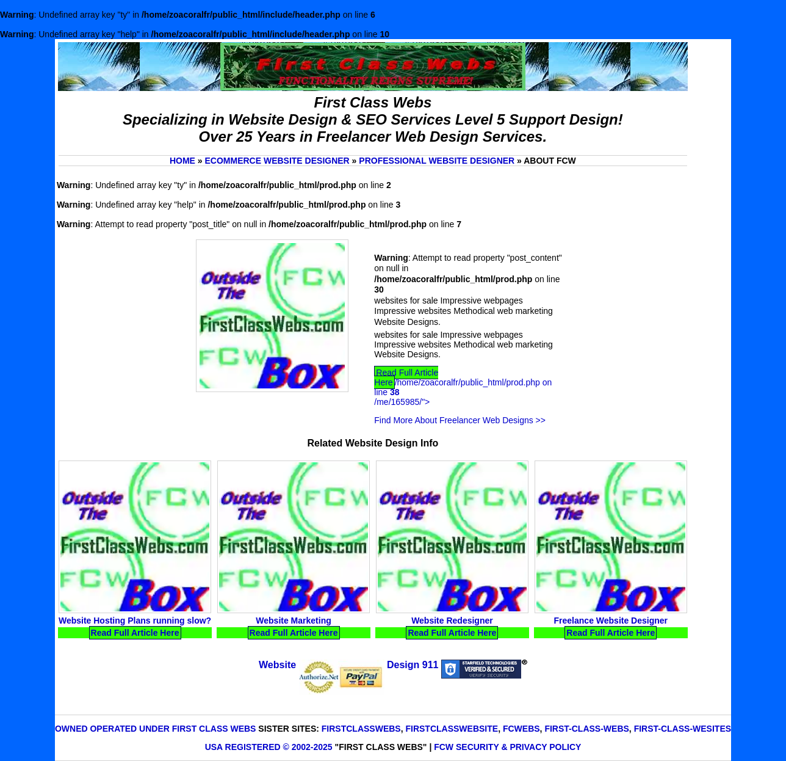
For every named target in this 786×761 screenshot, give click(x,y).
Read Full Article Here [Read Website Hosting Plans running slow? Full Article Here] (135, 633)
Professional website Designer (436, 161)
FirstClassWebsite (451, 729)
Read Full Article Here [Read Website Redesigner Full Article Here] (452, 633)
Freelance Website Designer (611, 620)
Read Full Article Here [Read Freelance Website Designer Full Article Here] (610, 633)
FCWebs (521, 729)
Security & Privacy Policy (518, 747)
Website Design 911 (348, 665)
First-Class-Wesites (682, 729)
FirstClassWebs (361, 729)
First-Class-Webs (586, 729)
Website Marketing (293, 620)
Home (182, 161)
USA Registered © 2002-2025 (269, 747)
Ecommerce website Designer (276, 161)
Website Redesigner (452, 620)
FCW (443, 747)
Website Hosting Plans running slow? (135, 620)
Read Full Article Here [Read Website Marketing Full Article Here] (294, 633)
